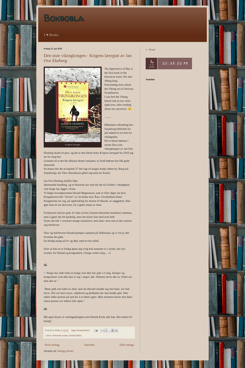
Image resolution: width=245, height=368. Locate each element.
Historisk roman (60, 335)
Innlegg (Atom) (65, 351)
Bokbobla (64, 18)
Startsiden (89, 344)
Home (152, 49)
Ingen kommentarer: (81, 330)
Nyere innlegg (52, 344)
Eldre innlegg (127, 344)
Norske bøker (75, 335)
